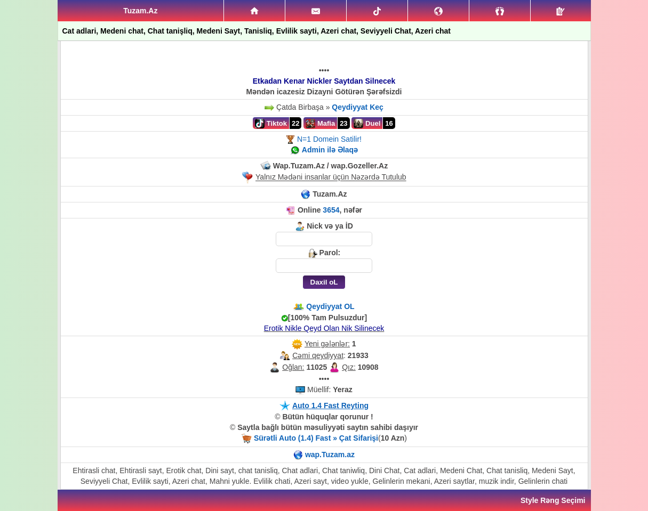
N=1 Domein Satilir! (329, 139)
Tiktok (271, 123)
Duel (367, 123)
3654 (331, 210)
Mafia (320, 123)
